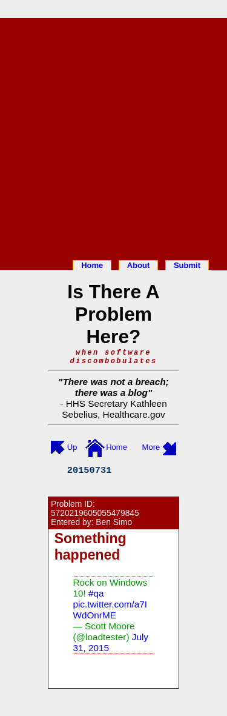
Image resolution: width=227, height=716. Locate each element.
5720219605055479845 (95, 513)
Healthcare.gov (134, 414)
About (138, 265)
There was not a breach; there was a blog (115, 387)
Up (72, 447)
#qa (96, 593)
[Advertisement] (113, 136)
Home (92, 265)
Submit (187, 265)
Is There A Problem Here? (113, 314)
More (151, 447)
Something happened (90, 546)
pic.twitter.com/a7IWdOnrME (110, 609)
